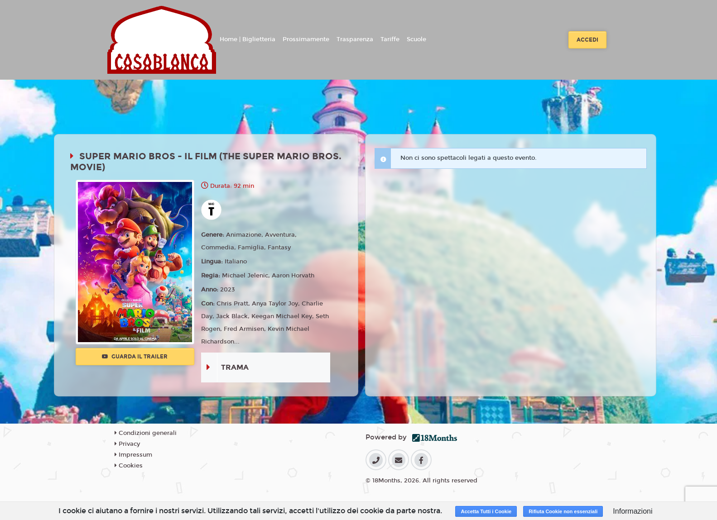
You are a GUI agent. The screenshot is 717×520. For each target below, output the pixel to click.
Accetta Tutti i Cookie (486, 511)
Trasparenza (355, 39)
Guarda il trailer (135, 356)
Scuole (416, 39)
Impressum (133, 454)
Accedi (587, 40)
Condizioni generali (146, 433)
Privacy (127, 444)
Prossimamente (306, 39)
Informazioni (632, 511)
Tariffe (389, 39)
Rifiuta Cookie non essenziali (563, 511)
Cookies (129, 465)
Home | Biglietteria (247, 39)
